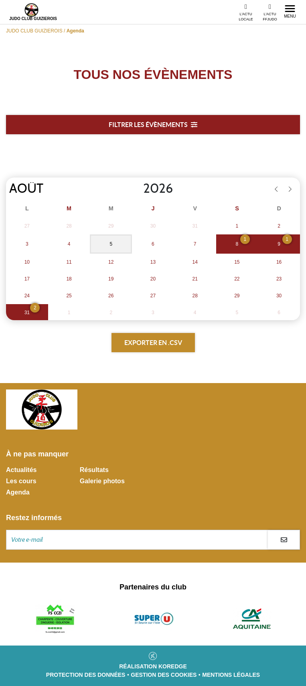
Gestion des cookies (164, 675)
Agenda (18, 492)
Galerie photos (102, 481)
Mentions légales (231, 675)
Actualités (21, 469)
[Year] (136, 188)
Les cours (21, 481)
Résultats (94, 469)
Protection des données (86, 675)
